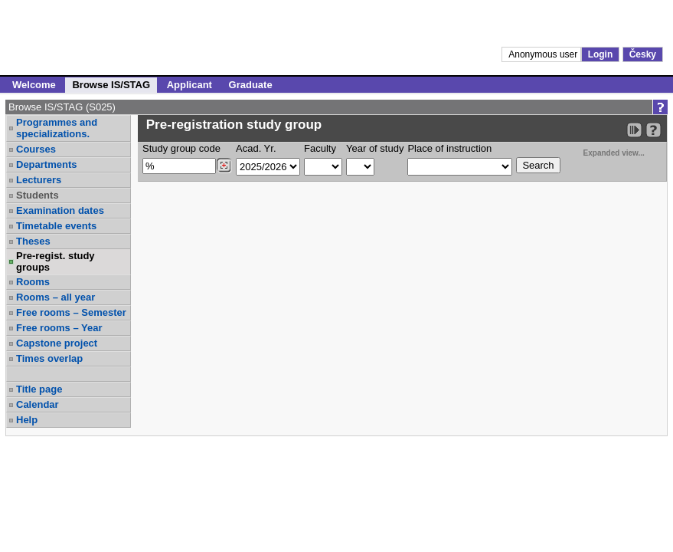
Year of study (374, 148)
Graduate (251, 84)
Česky (642, 54)
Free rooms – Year (59, 328)
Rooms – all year (55, 297)
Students (37, 195)
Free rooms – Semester (71, 312)
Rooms (33, 282)
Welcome (34, 84)
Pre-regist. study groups (55, 261)
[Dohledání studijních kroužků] (224, 165)
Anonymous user (544, 54)
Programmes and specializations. (56, 128)
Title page (39, 389)
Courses (36, 149)
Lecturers (38, 180)
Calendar (37, 404)
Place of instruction (449, 148)
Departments (46, 164)
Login (600, 54)
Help (27, 420)
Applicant (189, 84)
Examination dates (60, 210)
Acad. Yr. (256, 148)
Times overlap (49, 358)
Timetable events (56, 226)
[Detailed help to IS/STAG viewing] (653, 130)
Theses (33, 241)
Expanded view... (606, 151)
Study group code (181, 148)
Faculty (320, 148)
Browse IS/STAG (111, 84)
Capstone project (56, 343)
